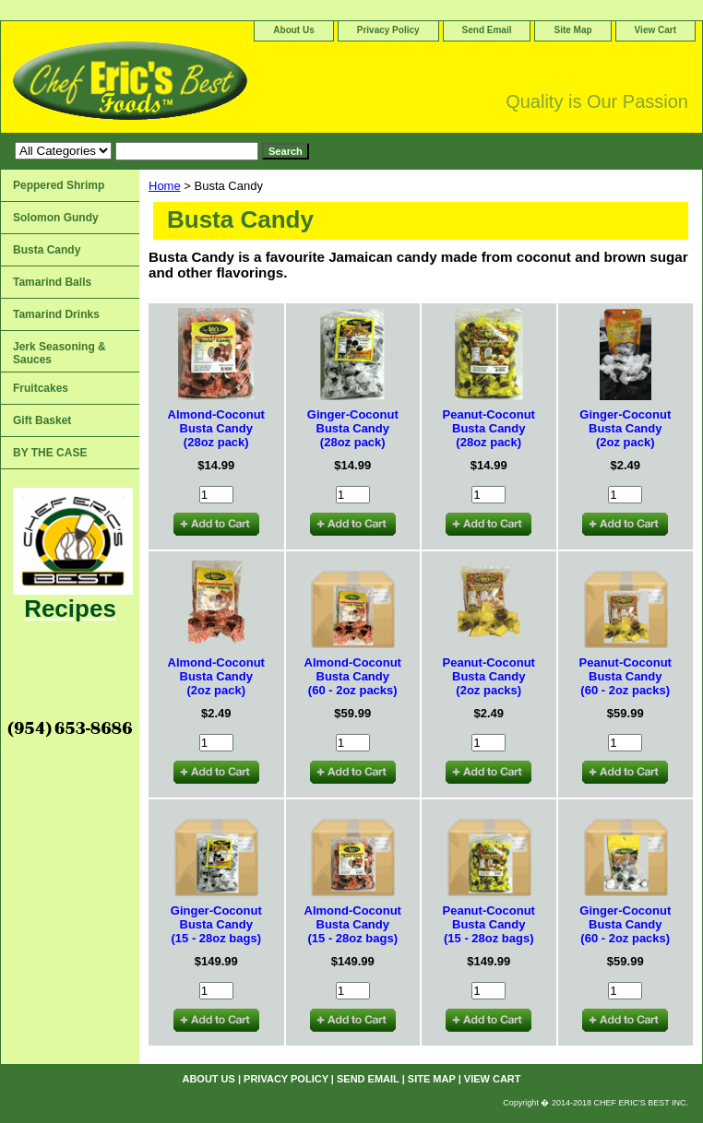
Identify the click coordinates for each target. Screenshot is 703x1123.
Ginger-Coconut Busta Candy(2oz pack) (625, 428)
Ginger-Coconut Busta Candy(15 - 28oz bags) (216, 924)
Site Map (572, 30)
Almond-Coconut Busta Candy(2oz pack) (216, 676)
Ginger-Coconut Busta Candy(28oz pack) (353, 428)
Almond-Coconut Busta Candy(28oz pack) (216, 428)
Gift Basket (42, 420)
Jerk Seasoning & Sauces (59, 353)
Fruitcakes (40, 388)
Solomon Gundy (56, 217)
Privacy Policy (388, 30)
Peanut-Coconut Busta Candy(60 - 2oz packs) (625, 676)
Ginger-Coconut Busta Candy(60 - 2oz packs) (625, 924)
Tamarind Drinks (56, 314)
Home (165, 186)
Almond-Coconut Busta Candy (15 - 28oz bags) (352, 924)
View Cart (655, 30)
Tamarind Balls (52, 282)
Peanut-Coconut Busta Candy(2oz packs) (489, 676)
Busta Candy (46, 249)
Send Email (487, 30)
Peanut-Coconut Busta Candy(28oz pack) (489, 428)
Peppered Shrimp (58, 185)
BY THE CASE (50, 452)
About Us (293, 30)
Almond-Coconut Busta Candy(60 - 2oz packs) (352, 676)
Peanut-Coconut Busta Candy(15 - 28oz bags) (489, 924)
